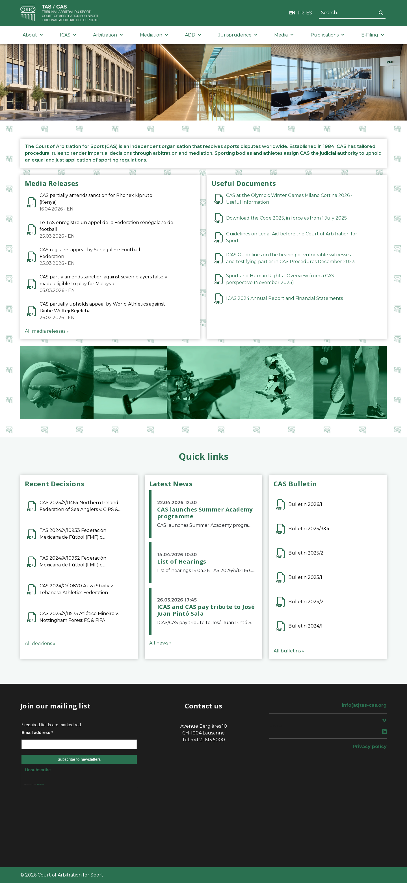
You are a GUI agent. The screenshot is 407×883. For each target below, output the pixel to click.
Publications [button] (328, 35)
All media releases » (47, 331)
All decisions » (40, 643)
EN (292, 13)
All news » (160, 643)
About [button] (33, 35)
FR (301, 13)
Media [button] (284, 35)
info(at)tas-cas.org (364, 705)
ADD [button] (193, 35)
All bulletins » (289, 651)
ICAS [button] (68, 35)
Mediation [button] (154, 35)
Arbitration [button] (108, 35)
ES (309, 13)
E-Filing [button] (372, 35)
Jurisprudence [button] (238, 35)
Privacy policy (370, 746)
